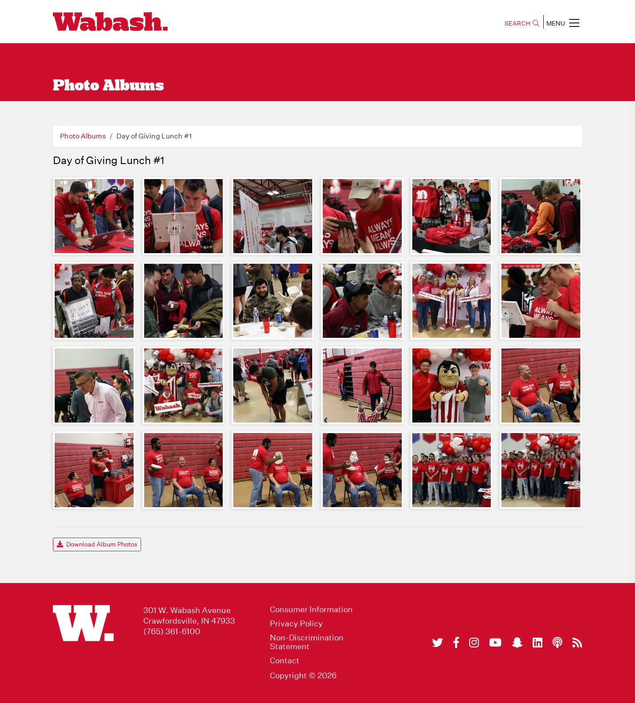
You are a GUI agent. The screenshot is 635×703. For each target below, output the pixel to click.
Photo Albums (83, 136)
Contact (284, 660)
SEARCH (521, 23)
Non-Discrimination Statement (307, 642)
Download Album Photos (97, 544)
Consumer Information (311, 609)
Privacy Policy (296, 623)
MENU (562, 23)
